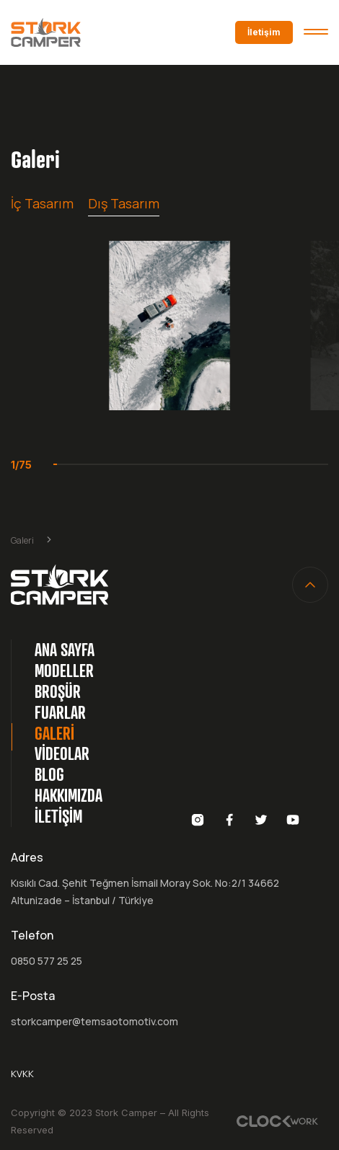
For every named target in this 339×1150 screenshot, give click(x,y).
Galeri (22, 540)
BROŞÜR (58, 691)
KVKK (22, 1073)
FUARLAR (60, 712)
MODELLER (64, 670)
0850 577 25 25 (46, 961)
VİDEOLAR (62, 753)
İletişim (264, 32)
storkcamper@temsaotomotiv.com (94, 1021)
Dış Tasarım (123, 203)
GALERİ (54, 733)
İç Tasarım (42, 203)
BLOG (49, 774)
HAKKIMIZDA (68, 795)
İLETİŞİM (58, 816)
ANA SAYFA (64, 649)
